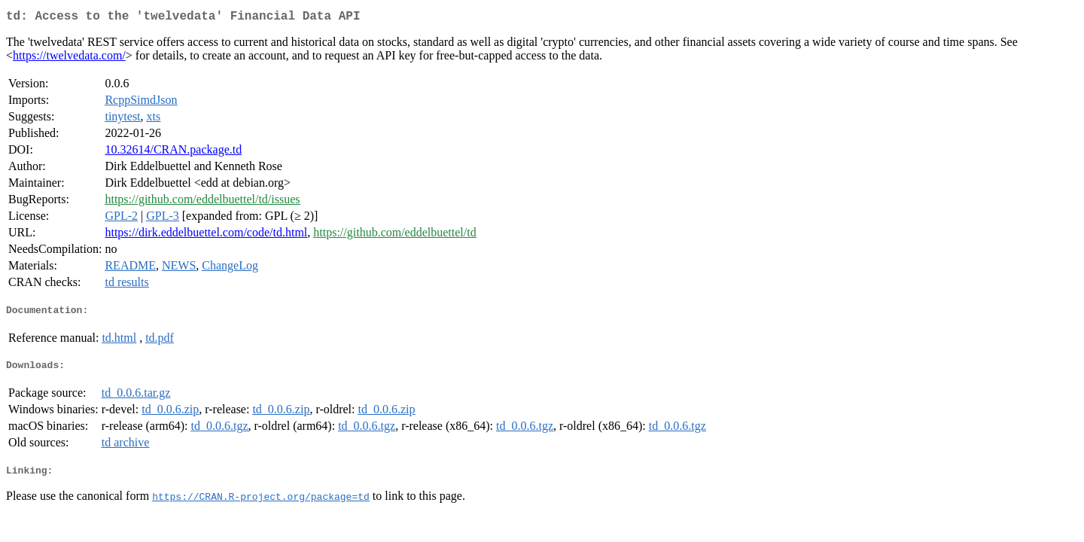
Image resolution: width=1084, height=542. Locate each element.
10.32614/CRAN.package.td (173, 152)
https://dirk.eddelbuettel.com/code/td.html (206, 235)
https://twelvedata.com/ (69, 58)
